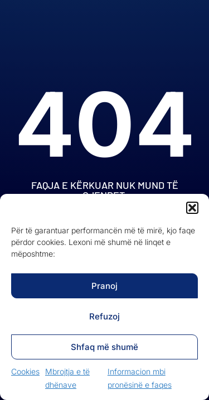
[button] (192, 207)
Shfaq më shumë (104, 347)
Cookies (25, 371)
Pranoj (104, 286)
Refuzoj (104, 316)
